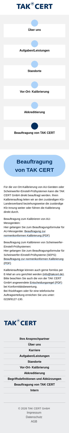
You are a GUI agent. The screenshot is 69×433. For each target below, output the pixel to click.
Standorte (34, 361)
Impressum (34, 412)
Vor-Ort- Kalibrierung (34, 367)
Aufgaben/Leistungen (35, 356)
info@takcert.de (53, 274)
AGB (34, 421)
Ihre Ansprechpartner (34, 338)
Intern (34, 390)
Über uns (34, 344)
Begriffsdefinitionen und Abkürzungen (34, 378)
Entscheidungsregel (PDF (45, 282)
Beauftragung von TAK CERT (34, 384)
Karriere (34, 350)
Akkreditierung (34, 373)
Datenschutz (34, 417)
